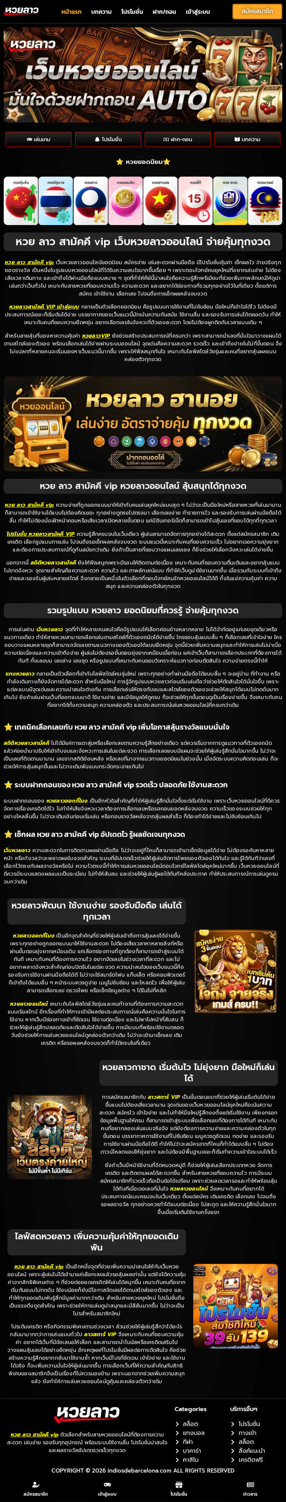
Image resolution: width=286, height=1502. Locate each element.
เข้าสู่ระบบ (198, 11)
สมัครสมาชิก (35, 1495)
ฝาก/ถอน (164, 11)
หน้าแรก (71, 11)
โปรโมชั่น (132, 11)
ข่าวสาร (250, 1495)
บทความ (101, 11)
